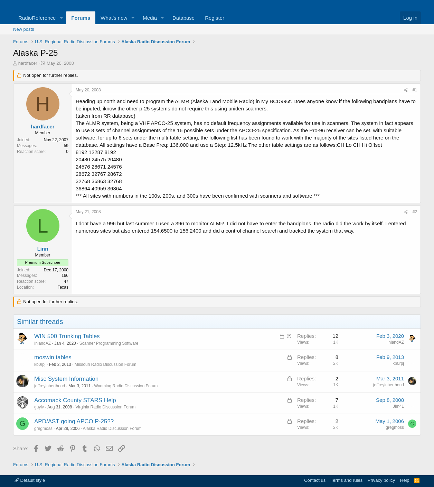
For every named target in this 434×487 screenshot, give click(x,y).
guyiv (39, 407)
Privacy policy (381, 480)
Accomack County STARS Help (75, 400)
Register (214, 18)
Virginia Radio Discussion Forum (105, 407)
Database (183, 18)
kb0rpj (40, 364)
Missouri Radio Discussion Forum (105, 364)
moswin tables (53, 357)
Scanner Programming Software (109, 343)
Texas (63, 287)
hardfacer (27, 63)
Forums (80, 18)
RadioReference (37, 18)
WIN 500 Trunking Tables (67, 336)
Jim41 (398, 406)
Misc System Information (66, 379)
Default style (30, 480)
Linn (42, 249)
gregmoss (43, 428)
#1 (415, 90)
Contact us (315, 480)
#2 (415, 211)
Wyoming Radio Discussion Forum (126, 386)
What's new (114, 18)
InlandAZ (42, 343)
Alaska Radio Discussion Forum (112, 428)
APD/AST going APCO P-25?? (74, 421)
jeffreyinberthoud (49, 386)
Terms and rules (346, 480)
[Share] (406, 90)
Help (404, 480)
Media (150, 18)
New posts (23, 29)
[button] (61, 17)
